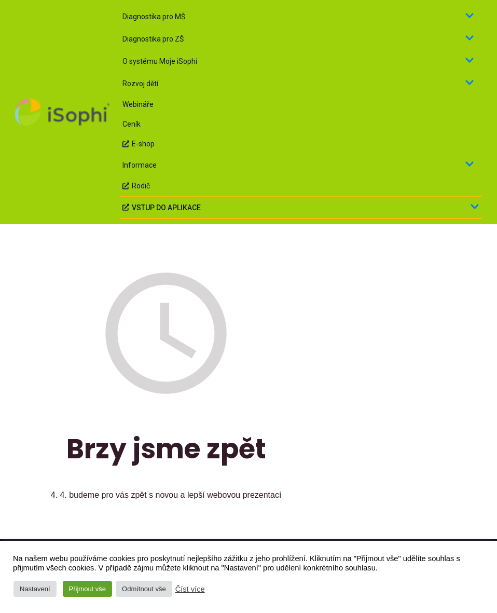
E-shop (138, 144)
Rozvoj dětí (298, 83)
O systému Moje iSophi (298, 61)
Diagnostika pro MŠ (298, 16)
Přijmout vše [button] (87, 589)
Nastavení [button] (35, 589)
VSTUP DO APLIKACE (300, 207)
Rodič (136, 186)
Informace (298, 164)
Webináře (138, 104)
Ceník (131, 124)
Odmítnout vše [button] (144, 589)
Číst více (190, 589)
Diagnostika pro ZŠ (298, 38)
